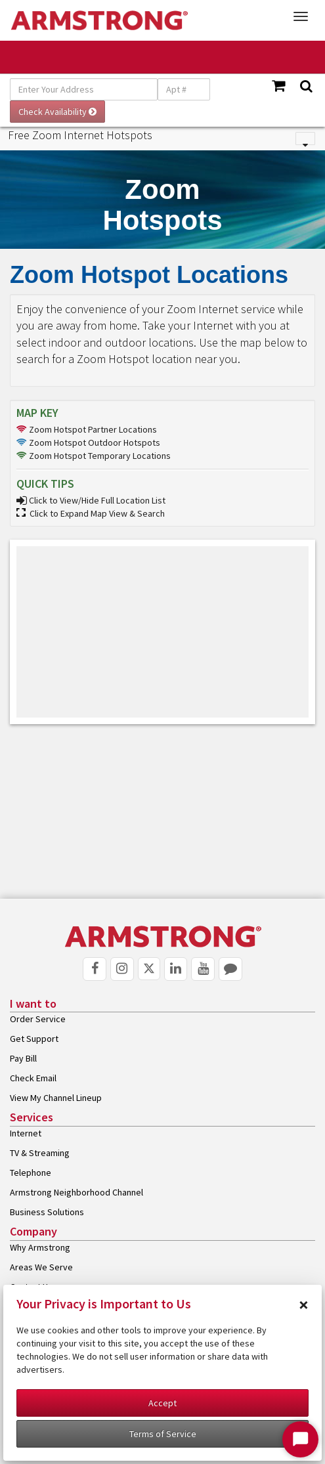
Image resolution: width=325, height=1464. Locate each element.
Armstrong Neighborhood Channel (76, 1192)
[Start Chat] (300, 1439)
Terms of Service (162, 1434)
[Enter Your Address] (84, 89)
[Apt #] (184, 89)
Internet (25, 1133)
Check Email (33, 1078)
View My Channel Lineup (56, 1098)
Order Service (38, 1019)
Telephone (30, 1172)
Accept (162, 1403)
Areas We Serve (41, 1267)
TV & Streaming (40, 1153)
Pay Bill (23, 1058)
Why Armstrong (40, 1247)
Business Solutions (47, 1212)
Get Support (34, 1038)
